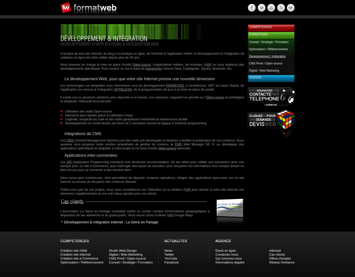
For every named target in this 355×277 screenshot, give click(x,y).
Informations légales (230, 262)
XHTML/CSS (123, 89)
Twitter (169, 254)
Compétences (260, 27)
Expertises (258, 34)
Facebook (171, 262)
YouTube (170, 258)
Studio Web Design (123, 250)
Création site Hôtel (73, 250)
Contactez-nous (226, 254)
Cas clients (277, 254)
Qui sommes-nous (228, 258)
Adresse (275, 250)
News (168, 250)
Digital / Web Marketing (264, 70)
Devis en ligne (225, 250)
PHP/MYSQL (175, 85)
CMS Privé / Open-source (265, 63)
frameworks (154, 68)
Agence (255, 77)
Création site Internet (75, 254)
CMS (69, 140)
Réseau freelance (282, 262)
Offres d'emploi (280, 258)
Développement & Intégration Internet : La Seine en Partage (111, 222)
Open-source (142, 64)
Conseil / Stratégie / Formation (268, 42)
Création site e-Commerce (79, 258)
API (209, 64)
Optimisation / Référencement (268, 49)
